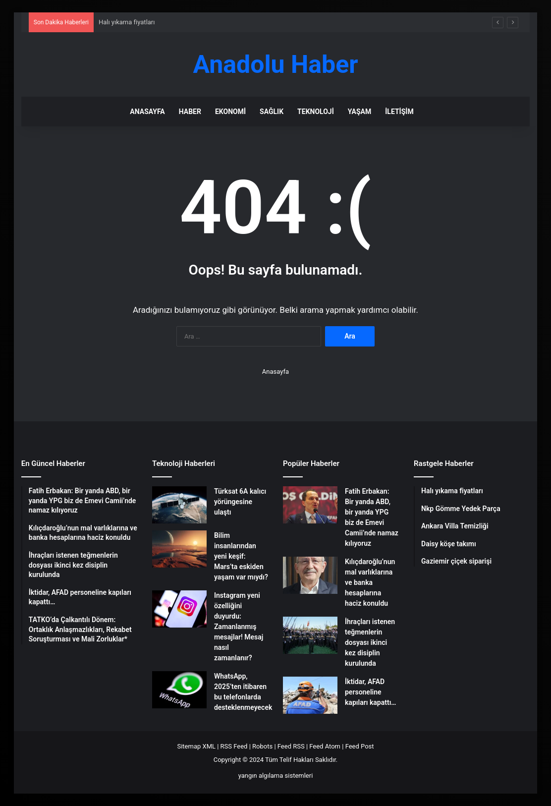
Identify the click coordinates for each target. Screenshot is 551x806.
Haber (190, 111)
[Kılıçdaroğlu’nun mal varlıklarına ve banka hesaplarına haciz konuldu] (310, 575)
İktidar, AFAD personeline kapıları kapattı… (370, 692)
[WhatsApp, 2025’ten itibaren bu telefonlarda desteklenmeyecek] (179, 689)
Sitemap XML (196, 746)
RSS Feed (234, 746)
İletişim (399, 111)
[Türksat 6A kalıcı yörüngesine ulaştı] (179, 504)
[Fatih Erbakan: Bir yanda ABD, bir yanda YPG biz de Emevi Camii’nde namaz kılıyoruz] (310, 504)
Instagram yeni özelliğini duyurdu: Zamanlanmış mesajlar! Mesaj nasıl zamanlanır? (238, 626)
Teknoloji (315, 111)
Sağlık (271, 111)
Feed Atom (324, 746)
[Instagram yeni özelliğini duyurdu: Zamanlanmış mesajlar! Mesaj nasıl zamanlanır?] (179, 609)
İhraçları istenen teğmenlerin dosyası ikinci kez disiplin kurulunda (370, 642)
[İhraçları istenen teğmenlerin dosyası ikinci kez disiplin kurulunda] (310, 635)
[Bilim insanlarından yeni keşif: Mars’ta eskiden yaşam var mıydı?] (179, 549)
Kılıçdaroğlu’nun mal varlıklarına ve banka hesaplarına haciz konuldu (370, 582)
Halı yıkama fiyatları (127, 22)
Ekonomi (230, 111)
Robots (262, 746)
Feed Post (359, 746)
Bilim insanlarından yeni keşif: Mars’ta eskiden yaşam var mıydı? (241, 556)
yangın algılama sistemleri (275, 775)
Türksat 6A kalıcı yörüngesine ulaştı (240, 501)
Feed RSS (291, 746)
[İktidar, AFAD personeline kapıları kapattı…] (310, 695)
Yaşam (359, 111)
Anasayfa (147, 111)
